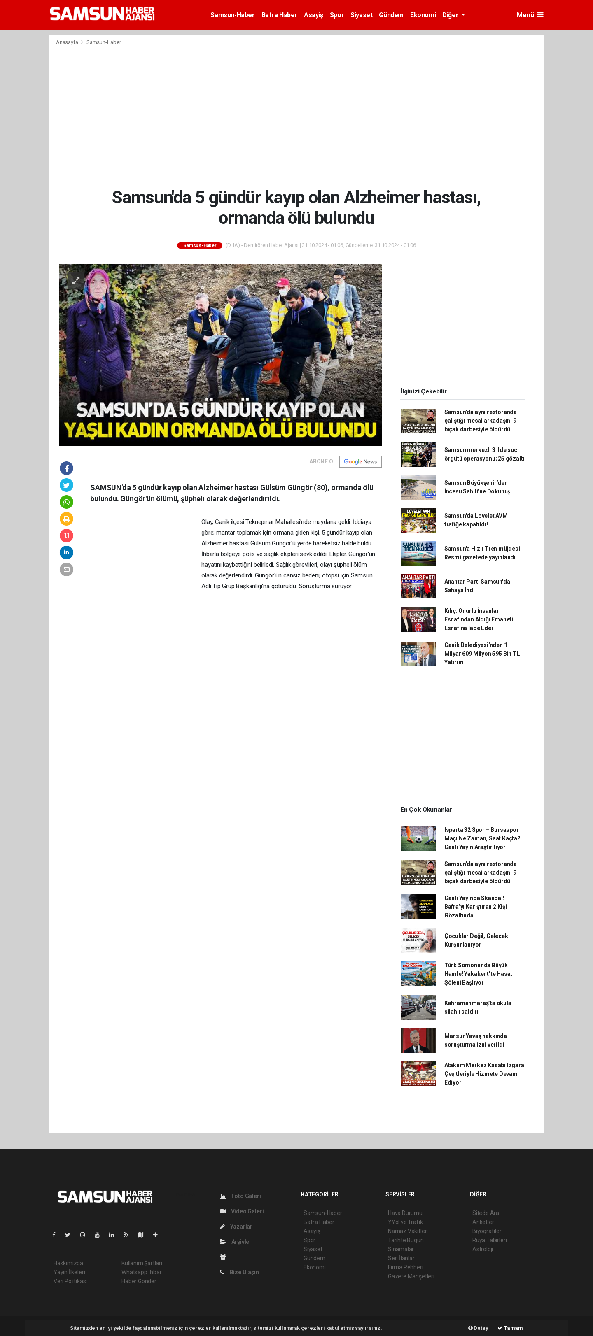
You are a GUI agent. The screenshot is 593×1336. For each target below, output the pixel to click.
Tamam (510, 1328)
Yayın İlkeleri (69, 1272)
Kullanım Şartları (141, 1263)
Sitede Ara (485, 1213)
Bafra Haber (279, 15)
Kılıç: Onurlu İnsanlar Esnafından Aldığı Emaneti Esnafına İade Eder (478, 619)
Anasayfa (67, 42)
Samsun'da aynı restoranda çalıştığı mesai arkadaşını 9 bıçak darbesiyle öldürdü (480, 421)
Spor (337, 15)
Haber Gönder (138, 1281)
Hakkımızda (68, 1263)
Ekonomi (423, 15)
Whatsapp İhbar (141, 1272)
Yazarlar (236, 1226)
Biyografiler (487, 1231)
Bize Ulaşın (239, 1272)
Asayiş (313, 15)
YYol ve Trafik (405, 1222)
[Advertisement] (296, 118)
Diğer (451, 15)
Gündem (391, 15)
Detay (478, 1328)
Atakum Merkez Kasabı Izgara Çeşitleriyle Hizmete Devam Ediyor (484, 1074)
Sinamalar (401, 1249)
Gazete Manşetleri (411, 1276)
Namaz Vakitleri (408, 1231)
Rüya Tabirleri (489, 1240)
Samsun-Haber (232, 15)
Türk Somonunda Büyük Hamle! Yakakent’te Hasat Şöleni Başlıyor (478, 974)
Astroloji (482, 1249)
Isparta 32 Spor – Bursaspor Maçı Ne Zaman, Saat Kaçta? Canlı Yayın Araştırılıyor (482, 838)
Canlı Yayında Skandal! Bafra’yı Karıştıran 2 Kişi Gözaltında (475, 907)
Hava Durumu (405, 1213)
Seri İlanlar (401, 1258)
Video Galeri (242, 1211)
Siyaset (361, 15)
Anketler (483, 1222)
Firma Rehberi (405, 1267)
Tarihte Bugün (406, 1240)
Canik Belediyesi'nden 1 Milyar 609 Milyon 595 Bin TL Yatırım (482, 654)
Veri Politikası (70, 1281)
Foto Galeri (240, 1196)
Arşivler (236, 1241)
